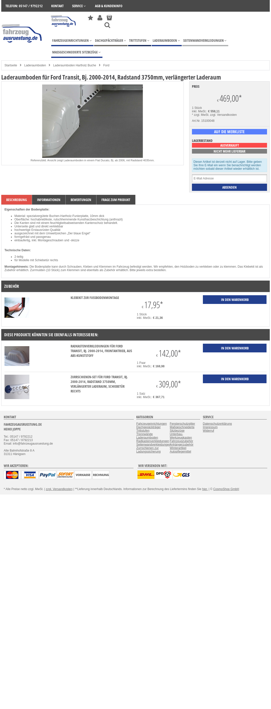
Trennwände (144, 434)
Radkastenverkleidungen (152, 441)
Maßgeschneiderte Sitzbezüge (182, 428)
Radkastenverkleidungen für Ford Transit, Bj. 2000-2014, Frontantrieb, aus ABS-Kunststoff (101, 351)
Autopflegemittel (180, 451)
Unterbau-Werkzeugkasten (181, 435)
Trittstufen (142, 430)
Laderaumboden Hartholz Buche (74, 65)
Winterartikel (178, 448)
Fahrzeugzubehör (181, 441)
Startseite (10, 65)
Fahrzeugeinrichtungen (151, 423)
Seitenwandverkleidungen (153, 444)
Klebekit (249, 266)
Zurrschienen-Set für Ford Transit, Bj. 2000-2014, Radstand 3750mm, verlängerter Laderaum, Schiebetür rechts (99, 384)
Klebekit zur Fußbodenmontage (95, 297)
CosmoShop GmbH (226, 489)
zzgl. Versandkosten (223, 115)
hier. (205, 489)
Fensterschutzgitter (182, 423)
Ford (106, 65)
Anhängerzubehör (181, 444)
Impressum (210, 427)
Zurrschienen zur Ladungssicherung (148, 449)
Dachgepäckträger (148, 427)
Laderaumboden (35, 65)
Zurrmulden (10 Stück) (45, 270)
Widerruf (208, 430)
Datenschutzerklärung (217, 423)
